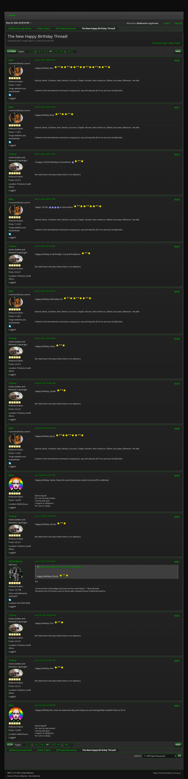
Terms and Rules (165, 773)
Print (178, 51)
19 (61, 51)
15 (39, 51)
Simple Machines (27, 773)
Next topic (174, 43)
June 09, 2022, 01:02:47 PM (45, 475)
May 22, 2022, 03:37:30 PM (45, 291)
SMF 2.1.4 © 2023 (13, 773)
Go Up (10, 745)
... (36, 51)
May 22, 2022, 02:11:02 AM (45, 246)
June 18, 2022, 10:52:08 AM (45, 615)
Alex (11, 475)
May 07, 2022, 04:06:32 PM (45, 60)
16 (45, 51)
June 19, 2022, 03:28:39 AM (45, 705)
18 (56, 51)
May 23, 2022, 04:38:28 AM (45, 338)
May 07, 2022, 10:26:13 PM (45, 107)
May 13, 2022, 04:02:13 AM (45, 154)
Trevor (13, 154)
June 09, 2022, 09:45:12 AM (45, 428)
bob (11, 60)
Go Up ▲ (177, 773)
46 (69, 51)
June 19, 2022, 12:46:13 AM (45, 660)
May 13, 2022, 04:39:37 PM (45, 199)
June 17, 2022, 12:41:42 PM (45, 561)
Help (155, 773)
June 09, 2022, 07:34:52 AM (45, 383)
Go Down (11, 51)
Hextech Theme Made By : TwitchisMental (23, 776)
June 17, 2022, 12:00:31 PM (45, 516)
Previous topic (160, 43)
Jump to (137, 755)
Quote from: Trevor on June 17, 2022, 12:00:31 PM (60, 567)
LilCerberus (15, 561)
